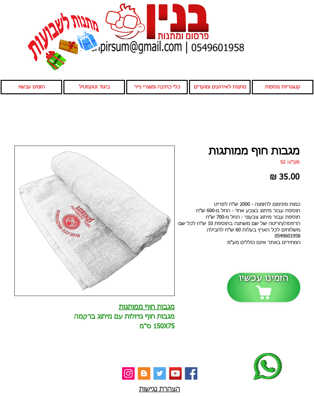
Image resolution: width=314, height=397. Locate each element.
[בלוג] (144, 373)
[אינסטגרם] (128, 373)
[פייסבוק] (191, 373)
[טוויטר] (159, 373)
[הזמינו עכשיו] (263, 287)
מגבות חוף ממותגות (147, 307)
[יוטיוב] (175, 373)
